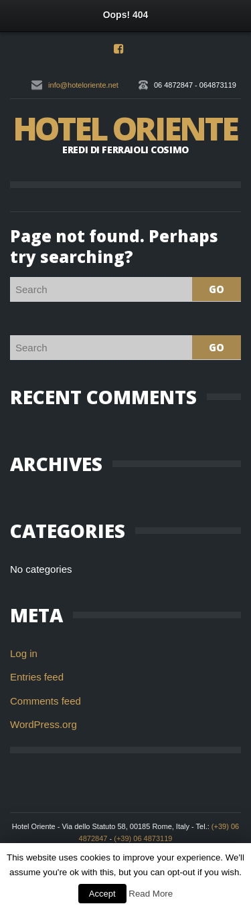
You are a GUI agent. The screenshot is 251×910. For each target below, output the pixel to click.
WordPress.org (43, 724)
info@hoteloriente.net (83, 85)
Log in (23, 653)
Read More (151, 894)
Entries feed (37, 676)
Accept (102, 894)
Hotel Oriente (125, 128)
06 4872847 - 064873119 (195, 85)
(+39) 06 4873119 (143, 838)
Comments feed (45, 701)
